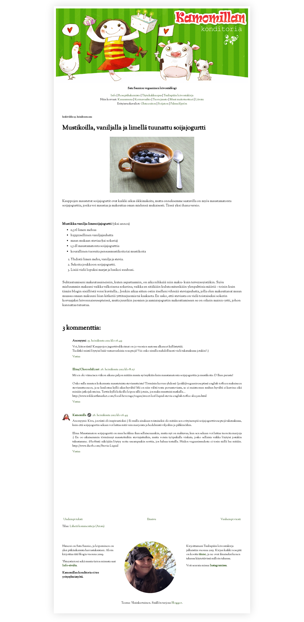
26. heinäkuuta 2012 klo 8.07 (117, 369)
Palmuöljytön (178, 104)
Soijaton (163, 104)
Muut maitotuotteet (181, 100)
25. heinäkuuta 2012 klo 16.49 (104, 341)
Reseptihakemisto (129, 96)
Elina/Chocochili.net (85, 369)
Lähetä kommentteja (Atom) (87, 526)
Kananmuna (125, 100)
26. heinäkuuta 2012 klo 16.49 (110, 415)
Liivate (199, 100)
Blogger (176, 603)
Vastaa (76, 357)
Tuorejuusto (160, 100)
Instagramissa (218, 566)
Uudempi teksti (73, 519)
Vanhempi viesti (231, 519)
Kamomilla (79, 415)
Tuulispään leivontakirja (178, 96)
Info (113, 96)
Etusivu (151, 519)
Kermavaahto (142, 100)
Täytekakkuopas (152, 96)
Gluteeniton (148, 104)
